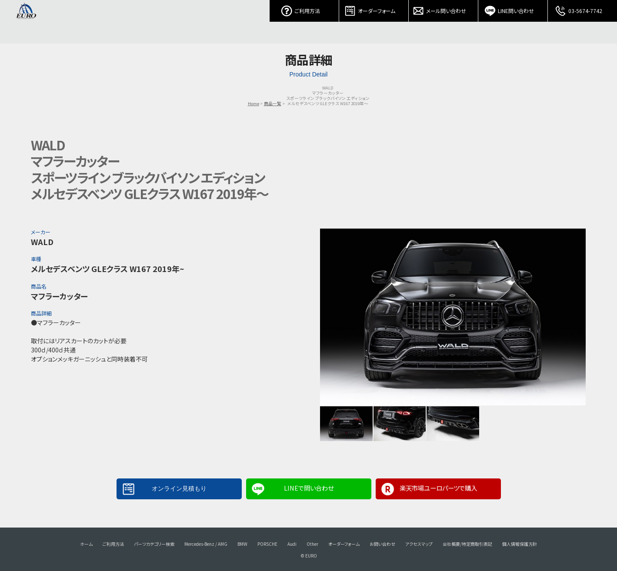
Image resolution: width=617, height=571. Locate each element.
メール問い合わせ (443, 8)
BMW (242, 544)
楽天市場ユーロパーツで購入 (438, 487)
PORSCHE (267, 544)
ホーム (86, 544)
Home (253, 103)
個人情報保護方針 (519, 544)
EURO (26, 21)
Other (312, 544)
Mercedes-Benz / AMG (205, 544)
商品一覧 (272, 103)
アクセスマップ (419, 544)
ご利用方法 (304, 8)
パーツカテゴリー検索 (154, 544)
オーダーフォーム (374, 8)
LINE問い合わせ (513, 8)
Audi (292, 544)
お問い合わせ (382, 544)
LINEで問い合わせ (309, 487)
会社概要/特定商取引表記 (467, 544)
